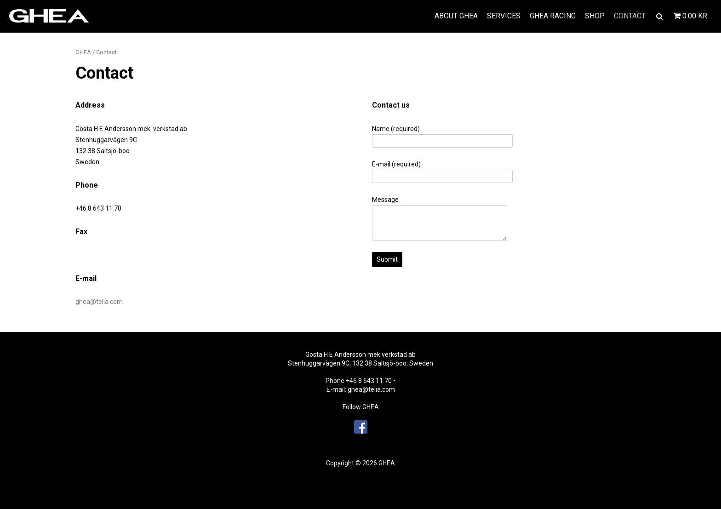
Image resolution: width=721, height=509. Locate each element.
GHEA (83, 52)
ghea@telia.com (99, 301)
